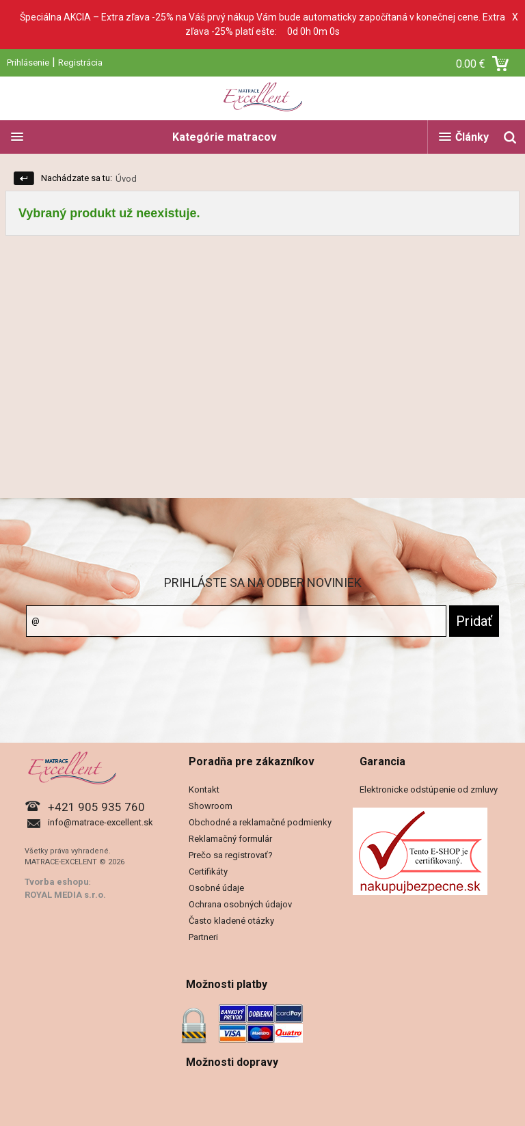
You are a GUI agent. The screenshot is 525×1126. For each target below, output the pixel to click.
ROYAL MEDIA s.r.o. (65, 895)
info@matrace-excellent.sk (100, 822)
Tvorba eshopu (57, 882)
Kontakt (204, 789)
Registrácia (80, 62)
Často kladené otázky (231, 921)
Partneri (203, 937)
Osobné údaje (216, 888)
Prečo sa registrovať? (231, 855)
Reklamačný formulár (230, 839)
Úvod (126, 179)
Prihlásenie (28, 62)
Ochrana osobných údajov (240, 904)
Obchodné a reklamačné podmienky (260, 822)
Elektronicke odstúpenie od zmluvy (429, 789)
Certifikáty (208, 871)
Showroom (210, 806)
